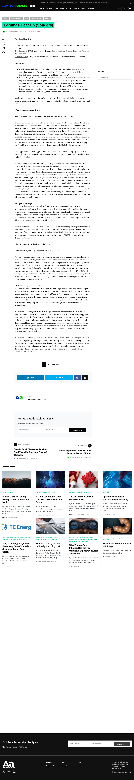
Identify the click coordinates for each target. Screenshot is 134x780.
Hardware (39, 539)
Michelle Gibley (21, 57)
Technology (46, 540)
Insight (4, 492)
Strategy (39, 540)
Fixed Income (73, 540)
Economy (38, 492)
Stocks (128, 492)
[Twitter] (120, 8)
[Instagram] (125, 8)
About (80, 762)
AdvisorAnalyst (35, 401)
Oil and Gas (72, 493)
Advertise (65, 766)
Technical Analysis (42, 493)
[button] (131, 3)
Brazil (5, 18)
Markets (47, 18)
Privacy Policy (51, 766)
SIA (9, 540)
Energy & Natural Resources (84, 539)
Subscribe (76, 431)
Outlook (16, 492)
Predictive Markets (8, 493)
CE (63, 762)
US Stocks (51, 493)
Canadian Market (16, 18)
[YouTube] (130, 8)
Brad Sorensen (21, 52)
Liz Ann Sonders (22, 46)
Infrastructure (36, 18)
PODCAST (49, 762)
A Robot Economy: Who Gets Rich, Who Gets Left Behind (49, 501)
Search (130, 77)
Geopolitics (81, 540)
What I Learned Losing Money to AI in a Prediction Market (16, 501)
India (26, 18)
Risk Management (125, 539)
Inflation (89, 540)
